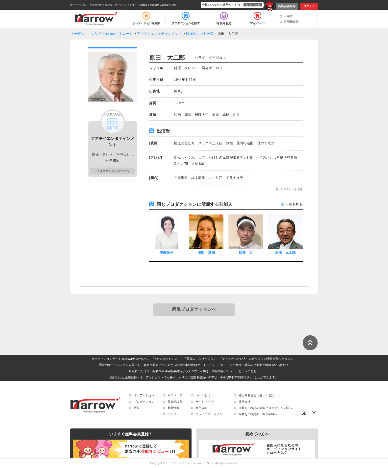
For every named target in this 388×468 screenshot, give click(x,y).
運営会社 (244, 402)
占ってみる (252, 4)
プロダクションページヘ (112, 171)
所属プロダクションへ (194, 309)
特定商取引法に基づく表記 (256, 395)
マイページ (175, 395)
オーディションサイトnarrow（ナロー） (190, 463)
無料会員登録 (287, 6)
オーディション (144, 395)
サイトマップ (204, 402)
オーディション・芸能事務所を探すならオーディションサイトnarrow (108, 4)
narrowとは (203, 395)
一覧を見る (292, 204)
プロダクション (144, 402)
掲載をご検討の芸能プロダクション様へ (265, 408)
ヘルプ (288, 16)
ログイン (309, 6)
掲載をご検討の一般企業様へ (258, 414)
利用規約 (201, 408)
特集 (137, 408)
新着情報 (173, 408)
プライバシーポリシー (210, 414)
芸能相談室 (291, 21)
